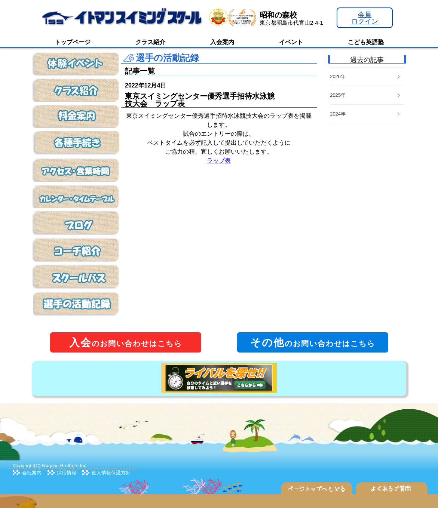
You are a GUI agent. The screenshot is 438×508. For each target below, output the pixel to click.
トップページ (73, 42)
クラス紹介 (150, 42)
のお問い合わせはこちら (125, 342)
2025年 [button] (365, 95)
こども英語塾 (366, 42)
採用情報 (66, 472)
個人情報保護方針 (111, 472)
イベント (291, 42)
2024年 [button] (365, 114)
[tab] (367, 114)
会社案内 (32, 472)
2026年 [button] (365, 76)
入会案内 (222, 42)
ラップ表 (219, 160)
